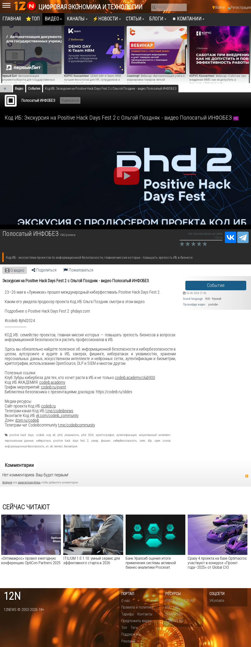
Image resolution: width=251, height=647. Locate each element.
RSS (247, 476)
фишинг (106, 440)
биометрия (70, 446)
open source (162, 440)
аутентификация (126, 435)
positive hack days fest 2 (70, 440)
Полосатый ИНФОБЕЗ (38, 100)
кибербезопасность (125, 440)
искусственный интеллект (154, 435)
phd (60, 435)
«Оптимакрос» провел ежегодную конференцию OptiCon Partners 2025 (30, 560)
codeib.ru (48, 406)
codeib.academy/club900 (135, 377)
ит (47, 446)
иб (51, 446)
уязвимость (71, 435)
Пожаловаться (78, 270)
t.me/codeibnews (59, 410)
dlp (150, 440)
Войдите (7, 482)
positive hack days (22, 435)
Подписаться (70, 100)
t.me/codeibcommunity (76, 425)
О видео (14, 270)
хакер (94, 440)
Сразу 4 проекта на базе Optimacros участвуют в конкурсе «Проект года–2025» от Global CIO (217, 563)
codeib (40, 435)
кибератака (43, 440)
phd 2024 (87, 435)
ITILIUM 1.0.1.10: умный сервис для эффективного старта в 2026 (91, 560)
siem (142, 440)
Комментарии (19, 465)
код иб (50, 435)
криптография (105, 435)
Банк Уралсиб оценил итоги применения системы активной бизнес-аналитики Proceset (151, 563)
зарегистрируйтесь (29, 482)
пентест (58, 446)
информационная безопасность (24, 446)
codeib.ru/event (53, 387)
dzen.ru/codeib (27, 420)
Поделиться (44, 270)
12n (12, 596)
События (215, 285)
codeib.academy (52, 382)
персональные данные (19, 440)
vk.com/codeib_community (57, 415)
